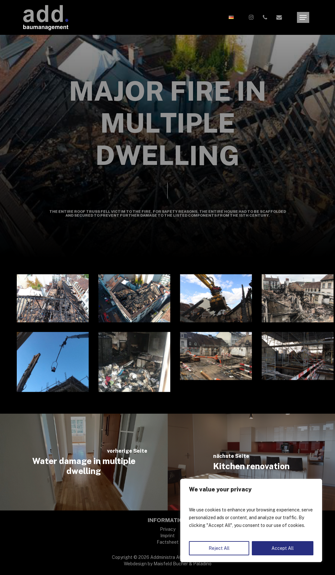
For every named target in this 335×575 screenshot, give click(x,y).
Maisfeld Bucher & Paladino (182, 563)
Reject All (219, 548)
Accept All (282, 548)
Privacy (167, 529)
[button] (303, 17)
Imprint (167, 535)
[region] (251, 520)
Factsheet (168, 542)
